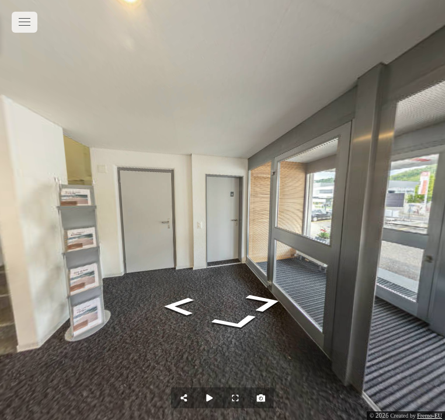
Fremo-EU (429, 415)
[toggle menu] (24, 22)
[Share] (184, 397)
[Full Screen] (235, 397)
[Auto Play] (209, 397)
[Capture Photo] (261, 397)
